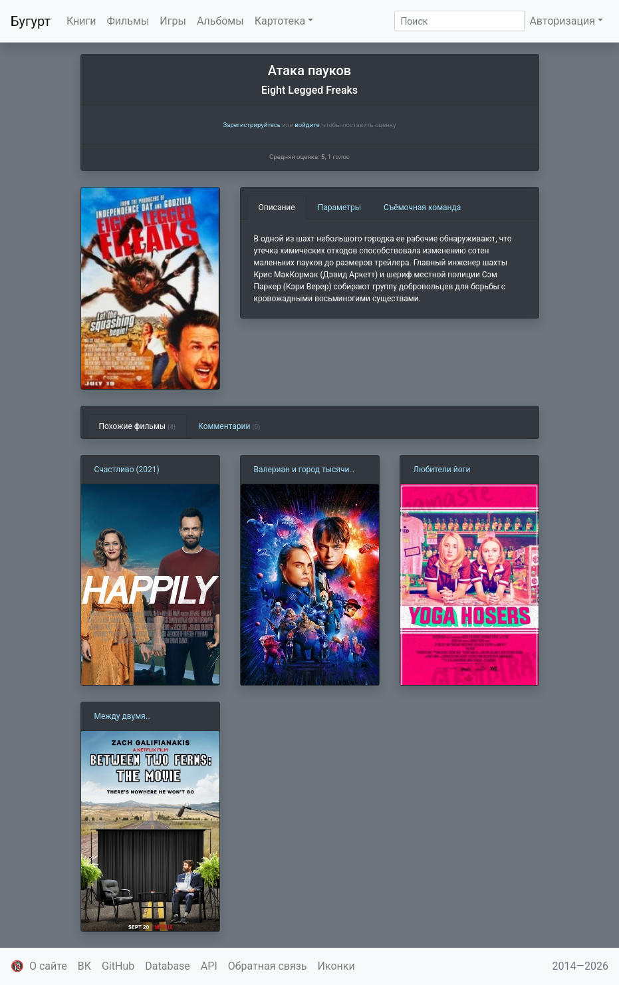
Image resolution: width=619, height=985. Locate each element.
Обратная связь (267, 966)
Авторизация (562, 21)
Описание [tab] (277, 207)
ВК (84, 966)
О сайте (48, 966)
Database (167, 966)
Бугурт (31, 21)
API (209, 966)
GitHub (118, 966)
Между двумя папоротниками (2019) (136, 717)
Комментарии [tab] (229, 426)
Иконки (336, 966)
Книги (81, 21)
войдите (307, 124)
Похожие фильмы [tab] (137, 426)
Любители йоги (442, 469)
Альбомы (220, 21)
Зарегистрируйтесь (251, 124)
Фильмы (128, 21)
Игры (173, 21)
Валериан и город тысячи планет (302, 470)
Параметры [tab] (339, 207)
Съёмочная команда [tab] (422, 207)
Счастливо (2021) (127, 469)
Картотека (280, 21)
